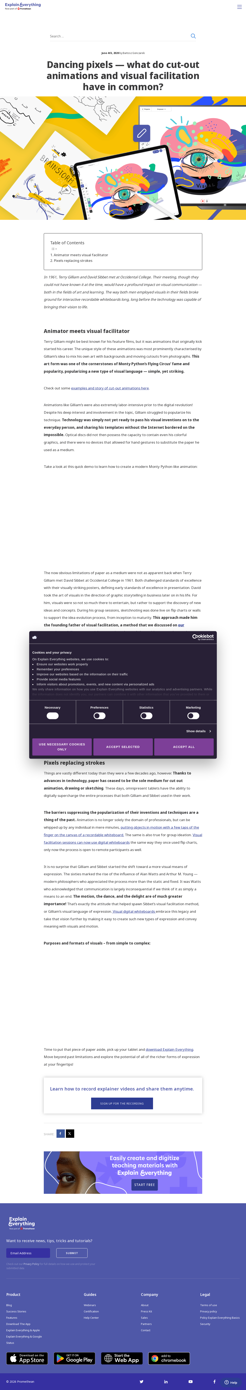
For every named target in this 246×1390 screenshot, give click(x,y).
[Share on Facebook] (60, 1133)
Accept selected (123, 747)
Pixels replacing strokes (73, 260)
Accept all (184, 747)
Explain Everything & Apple (23, 1330)
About (144, 1305)
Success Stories (16, 1311)
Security (205, 1324)
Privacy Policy (31, 1264)
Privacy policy (208, 1311)
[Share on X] (70, 1133)
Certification (91, 1311)
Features (11, 1318)
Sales (144, 1318)
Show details (196, 731)
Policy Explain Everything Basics (220, 1318)
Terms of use (208, 1305)
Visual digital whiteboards (134, 911)
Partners (146, 1324)
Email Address (20, 1253)
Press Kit (146, 1311)
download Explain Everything (169, 1049)
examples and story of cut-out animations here (110, 388)
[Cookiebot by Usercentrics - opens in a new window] (195, 637)
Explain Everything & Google (24, 1336)
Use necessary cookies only (62, 747)
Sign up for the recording (122, 1103)
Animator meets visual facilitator (81, 254)
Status (10, 1343)
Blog (9, 1305)
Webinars (90, 1305)
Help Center (91, 1318)
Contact (145, 1330)
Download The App (18, 1324)
